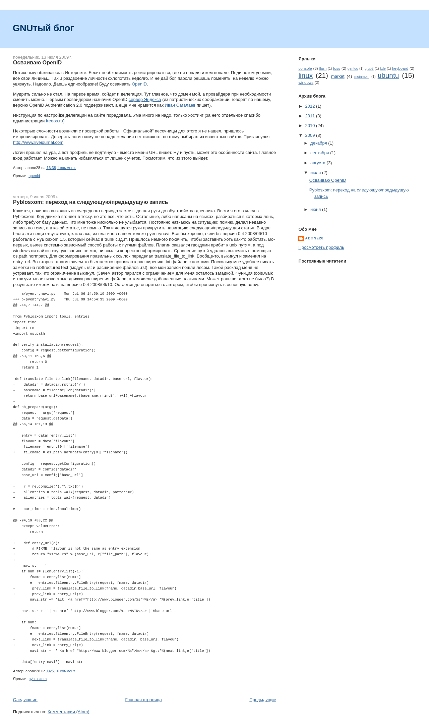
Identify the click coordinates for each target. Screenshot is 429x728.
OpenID (139, 84)
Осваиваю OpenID (37, 62)
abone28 (314, 238)
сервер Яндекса (145, 99)
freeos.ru (54, 120)
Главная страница (143, 699)
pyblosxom (37, 679)
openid (34, 176)
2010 (310, 125)
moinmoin (361, 76)
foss (336, 68)
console (305, 68)
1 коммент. (66, 168)
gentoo (353, 68)
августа (318, 162)
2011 (310, 115)
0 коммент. (66, 671)
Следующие (25, 699)
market (338, 76)
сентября (320, 152)
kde (383, 68)
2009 (310, 135)
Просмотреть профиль (321, 247)
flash (322, 68)
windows (305, 82)
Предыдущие (262, 699)
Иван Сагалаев (180, 105)
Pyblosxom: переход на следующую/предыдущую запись (90, 202)
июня (316, 209)
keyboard (400, 68)
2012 (310, 106)
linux (305, 75)
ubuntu (388, 75)
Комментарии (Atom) (68, 711)
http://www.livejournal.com (38, 142)
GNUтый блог (43, 28)
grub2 (369, 68)
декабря (319, 143)
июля (316, 172)
